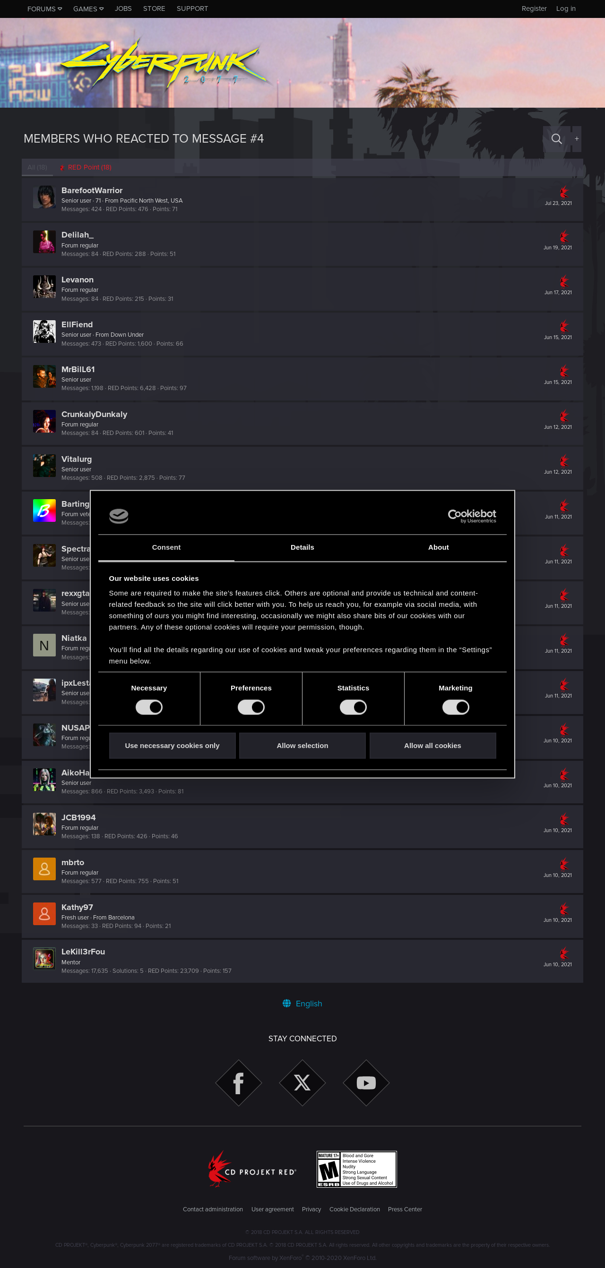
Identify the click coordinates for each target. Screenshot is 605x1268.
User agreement (272, 1209)
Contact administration (213, 1209)
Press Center (405, 1209)
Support (192, 8)
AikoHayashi (87, 772)
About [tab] (438, 548)
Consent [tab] (166, 548)
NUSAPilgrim (88, 728)
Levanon (79, 279)
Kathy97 (79, 907)
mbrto (74, 862)
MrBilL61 (79, 369)
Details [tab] (302, 548)
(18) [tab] (39, 167)
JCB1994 (80, 817)
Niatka (76, 638)
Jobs (123, 8)
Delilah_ (79, 235)
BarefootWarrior (93, 190)
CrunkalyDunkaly (96, 414)
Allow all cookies (432, 746)
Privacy (311, 1209)
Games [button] (85, 9)
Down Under (129, 335)
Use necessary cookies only (172, 746)
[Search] (556, 139)
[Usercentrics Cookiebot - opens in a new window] (455, 516)
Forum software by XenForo (303, 1258)
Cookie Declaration (354, 1209)
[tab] (87, 167)
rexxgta (77, 593)
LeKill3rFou (85, 951)
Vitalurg (78, 459)
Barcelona (123, 917)
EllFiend (79, 324)
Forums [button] (41, 9)
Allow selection (302, 746)
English (302, 1003)
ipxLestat (80, 683)
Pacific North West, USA (153, 200)
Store (154, 8)
